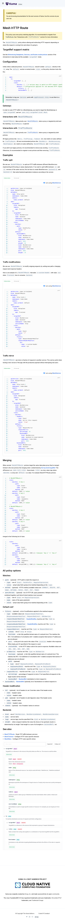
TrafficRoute (10, 37)
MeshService (56, 183)
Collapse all (57, 744)
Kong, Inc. (28, 894)
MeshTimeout (8, 736)
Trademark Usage (37, 900)
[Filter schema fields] (25, 744)
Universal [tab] (16, 178)
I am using (52, 183)
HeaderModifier (31, 619)
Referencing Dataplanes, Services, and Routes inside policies (27, 54)
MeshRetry (7, 739)
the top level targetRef (48, 468)
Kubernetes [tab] (7, 178)
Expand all (49, 744)
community (55, 894)
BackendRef (23, 679)
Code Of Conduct (44, 913)
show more (9, 754)
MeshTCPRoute (9, 734)
